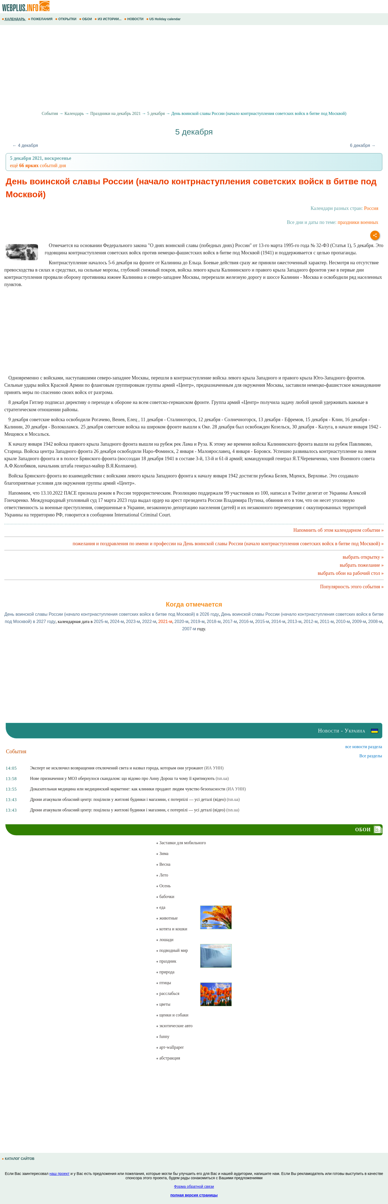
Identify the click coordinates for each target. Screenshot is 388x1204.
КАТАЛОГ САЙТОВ (18, 1159)
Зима (162, 853)
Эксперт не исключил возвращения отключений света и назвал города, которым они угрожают (116, 768)
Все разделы (370, 756)
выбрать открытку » (363, 557)
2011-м (327, 621)
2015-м (262, 621)
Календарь (74, 113)
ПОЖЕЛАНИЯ (40, 19)
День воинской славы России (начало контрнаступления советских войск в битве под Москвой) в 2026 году (111, 614)
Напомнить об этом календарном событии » (338, 530)
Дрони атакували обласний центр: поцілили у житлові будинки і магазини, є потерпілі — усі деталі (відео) (128, 799)
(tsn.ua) (222, 778)
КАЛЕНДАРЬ (14, 19)
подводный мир (172, 950)
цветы (163, 1004)
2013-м (294, 621)
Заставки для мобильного (181, 842)
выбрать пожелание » (362, 565)
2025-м (101, 621)
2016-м (246, 621)
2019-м (197, 621)
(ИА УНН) (214, 768)
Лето (162, 875)
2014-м (278, 621)
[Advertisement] (161, 68)
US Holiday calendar (164, 19)
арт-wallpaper (169, 1047)
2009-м (359, 621)
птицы (163, 982)
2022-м (149, 621)
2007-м (189, 628)
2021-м (165, 621)
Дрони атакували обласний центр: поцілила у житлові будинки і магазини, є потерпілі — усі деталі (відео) (127, 810)
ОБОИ (86, 19)
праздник (166, 961)
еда (160, 907)
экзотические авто (174, 1025)
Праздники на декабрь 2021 (115, 113)
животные (167, 918)
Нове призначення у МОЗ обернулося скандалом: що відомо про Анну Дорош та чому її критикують (122, 778)
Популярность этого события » (352, 586)
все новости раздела (363, 746)
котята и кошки (171, 929)
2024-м (117, 621)
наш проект (60, 1173)
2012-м (311, 621)
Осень (163, 885)
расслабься (167, 993)
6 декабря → (363, 145)
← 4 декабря (25, 145)
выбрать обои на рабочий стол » (351, 573)
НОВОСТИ (134, 19)
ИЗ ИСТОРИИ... (108, 19)
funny (162, 1036)
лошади (164, 939)
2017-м (230, 621)
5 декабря (156, 113)
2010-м (343, 621)
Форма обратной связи (194, 1186)
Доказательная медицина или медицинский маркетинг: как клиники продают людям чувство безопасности (128, 789)
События (50, 113)
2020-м (181, 621)
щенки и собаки (172, 1015)
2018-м (214, 621)
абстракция (168, 1058)
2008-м (375, 621)
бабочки (165, 896)
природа (165, 972)
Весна (163, 864)
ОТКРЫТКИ (66, 19)
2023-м (133, 621)
